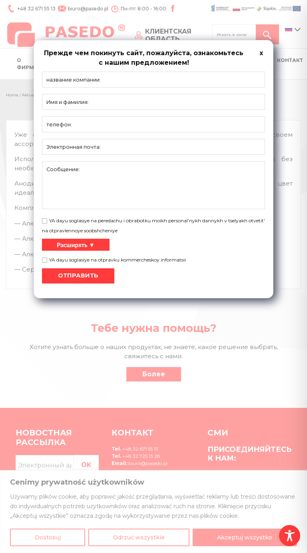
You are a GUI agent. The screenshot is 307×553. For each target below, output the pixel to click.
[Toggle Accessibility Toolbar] (289, 535)
